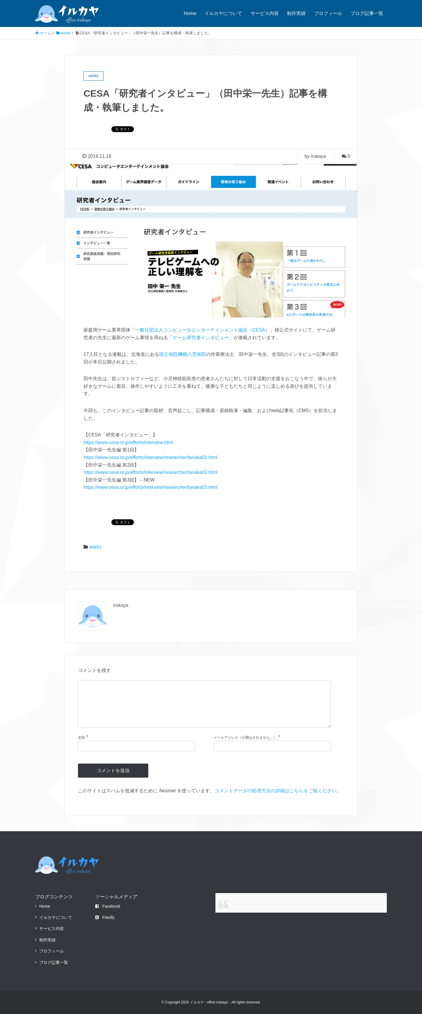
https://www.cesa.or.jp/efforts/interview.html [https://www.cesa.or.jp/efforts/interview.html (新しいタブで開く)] (128, 442)
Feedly (105, 917)
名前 (81, 737)
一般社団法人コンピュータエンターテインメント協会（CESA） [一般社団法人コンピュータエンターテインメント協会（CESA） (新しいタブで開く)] (202, 329)
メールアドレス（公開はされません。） (245, 737)
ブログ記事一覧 (366, 13)
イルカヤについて (223, 13)
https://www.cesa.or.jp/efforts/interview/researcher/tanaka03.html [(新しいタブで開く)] (150, 487)
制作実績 (296, 13)
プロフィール (328, 13)
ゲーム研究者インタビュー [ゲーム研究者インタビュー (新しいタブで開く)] (201, 337)
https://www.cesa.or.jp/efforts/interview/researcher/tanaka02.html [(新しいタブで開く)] (150, 472)
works (95, 546)
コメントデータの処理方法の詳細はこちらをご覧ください (275, 790)
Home (190, 13)
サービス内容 (265, 13)
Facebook (107, 906)
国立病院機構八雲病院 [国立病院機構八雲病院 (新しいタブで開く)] (182, 354)
